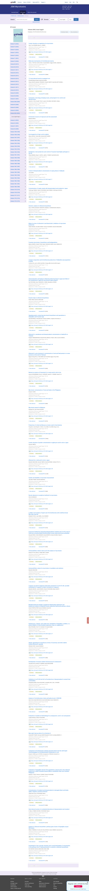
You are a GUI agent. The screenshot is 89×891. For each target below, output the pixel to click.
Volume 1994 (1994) (15, 146)
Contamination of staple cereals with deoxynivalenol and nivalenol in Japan (48, 188)
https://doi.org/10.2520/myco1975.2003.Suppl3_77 (41, 179)
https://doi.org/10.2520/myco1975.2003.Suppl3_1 (41, 52)
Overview (27, 881)
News (40, 881)
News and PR (36, 2)
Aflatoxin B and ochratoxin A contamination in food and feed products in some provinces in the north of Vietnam (49, 354)
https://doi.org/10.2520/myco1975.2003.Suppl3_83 (41, 197)
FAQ (54, 885)
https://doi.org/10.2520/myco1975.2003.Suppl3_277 (42, 633)
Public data (27, 885)
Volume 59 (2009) (15, 93)
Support (43, 2)
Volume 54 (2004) (15, 110)
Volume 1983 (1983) (15, 178)
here (85, 889)
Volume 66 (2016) (15, 72)
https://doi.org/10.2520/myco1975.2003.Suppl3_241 (42, 559)
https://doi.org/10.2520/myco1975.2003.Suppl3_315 (42, 741)
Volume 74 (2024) (15, 49)
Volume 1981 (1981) (15, 183)
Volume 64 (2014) (15, 78)
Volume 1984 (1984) (15, 175)
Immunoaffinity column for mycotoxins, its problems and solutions (46, 568)
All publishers (13, 885)
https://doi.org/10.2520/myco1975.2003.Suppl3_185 (42, 433)
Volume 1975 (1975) (15, 201)
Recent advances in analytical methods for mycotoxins (43, 495)
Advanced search (36, 22)
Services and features (29, 883)
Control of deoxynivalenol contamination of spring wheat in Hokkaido (46, 171)
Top (43, 876)
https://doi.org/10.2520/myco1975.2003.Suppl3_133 (42, 306)
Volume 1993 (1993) (15, 149)
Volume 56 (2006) (15, 104)
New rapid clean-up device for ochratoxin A (40, 733)
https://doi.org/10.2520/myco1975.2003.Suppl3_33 (41, 88)
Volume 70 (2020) (15, 61)
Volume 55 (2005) (15, 107)
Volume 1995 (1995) (15, 143)
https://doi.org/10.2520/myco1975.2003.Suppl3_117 (42, 270)
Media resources (42, 886)
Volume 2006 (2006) (15, 101)
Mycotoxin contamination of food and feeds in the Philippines (45, 390)
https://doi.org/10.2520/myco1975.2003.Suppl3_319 (42, 760)
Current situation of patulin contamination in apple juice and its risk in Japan (48, 442)
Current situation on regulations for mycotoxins (41, 43)
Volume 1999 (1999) (15, 131)
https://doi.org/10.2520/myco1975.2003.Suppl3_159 (42, 381)
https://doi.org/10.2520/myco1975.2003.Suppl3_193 (42, 451)
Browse (20, 2)
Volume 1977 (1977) (15, 195)
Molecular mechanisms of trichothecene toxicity (41, 61)
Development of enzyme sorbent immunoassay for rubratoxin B (45, 661)
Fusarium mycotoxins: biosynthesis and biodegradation (43, 242)
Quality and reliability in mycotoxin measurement (41, 478)
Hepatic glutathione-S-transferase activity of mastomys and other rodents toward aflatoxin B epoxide (48, 643)
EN (74, 2)
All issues (22, 12)
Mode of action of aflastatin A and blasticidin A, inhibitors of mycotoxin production (47, 224)
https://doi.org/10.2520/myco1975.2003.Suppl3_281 (42, 652)
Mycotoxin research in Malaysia (37, 407)
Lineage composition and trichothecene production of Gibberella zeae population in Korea (49, 260)
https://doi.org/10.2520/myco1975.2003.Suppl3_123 (42, 288)
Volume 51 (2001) (15, 126)
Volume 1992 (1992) (15, 152)
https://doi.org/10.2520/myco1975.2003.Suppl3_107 (42, 251)
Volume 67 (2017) (15, 70)
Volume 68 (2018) (15, 67)
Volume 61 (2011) (15, 87)
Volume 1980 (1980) (15, 186)
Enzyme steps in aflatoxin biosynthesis (39, 298)
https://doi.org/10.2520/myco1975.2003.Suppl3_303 (42, 706)
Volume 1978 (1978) (15, 192)
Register (78, 886)
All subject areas (14, 883)
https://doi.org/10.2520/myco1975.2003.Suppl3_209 (42, 486)
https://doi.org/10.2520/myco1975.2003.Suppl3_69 (41, 161)
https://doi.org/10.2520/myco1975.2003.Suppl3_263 (42, 614)
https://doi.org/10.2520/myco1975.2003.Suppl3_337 (42, 817)
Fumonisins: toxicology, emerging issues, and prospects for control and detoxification (47, 98)
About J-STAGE (27, 2)
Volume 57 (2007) (15, 98)
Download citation (64, 32)
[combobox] (54, 19)
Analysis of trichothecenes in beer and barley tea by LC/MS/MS (45, 698)
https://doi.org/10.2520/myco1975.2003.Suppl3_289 (42, 670)
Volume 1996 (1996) (15, 140)
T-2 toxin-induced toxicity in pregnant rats (39, 78)
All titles (12, 881)
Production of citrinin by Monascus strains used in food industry (45, 425)
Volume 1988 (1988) (15, 163)
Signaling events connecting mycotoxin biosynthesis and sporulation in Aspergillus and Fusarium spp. (47, 316)
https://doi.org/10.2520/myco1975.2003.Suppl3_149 (42, 344)
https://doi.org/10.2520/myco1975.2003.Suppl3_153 (42, 363)
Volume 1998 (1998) (15, 134)
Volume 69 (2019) (15, 64)
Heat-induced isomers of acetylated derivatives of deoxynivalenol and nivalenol (49, 809)
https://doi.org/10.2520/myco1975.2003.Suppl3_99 (41, 233)
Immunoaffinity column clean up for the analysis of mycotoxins (45, 550)
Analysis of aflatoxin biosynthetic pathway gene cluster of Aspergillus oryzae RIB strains (48, 827)
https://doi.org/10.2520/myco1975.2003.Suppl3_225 (42, 522)
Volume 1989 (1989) (15, 160)
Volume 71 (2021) (15, 58)
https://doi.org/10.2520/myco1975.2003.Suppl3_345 (42, 836)
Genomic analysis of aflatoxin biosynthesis (40, 206)
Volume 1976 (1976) (15, 198)
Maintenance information (44, 883)
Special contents (42, 885)
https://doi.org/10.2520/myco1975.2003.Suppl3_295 (42, 689)
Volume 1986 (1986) (15, 169)
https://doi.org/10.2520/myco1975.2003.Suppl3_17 (41, 69)
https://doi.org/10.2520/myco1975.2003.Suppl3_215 (42, 503)
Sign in (66, 2)
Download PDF (42, 57)
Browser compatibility (57, 883)
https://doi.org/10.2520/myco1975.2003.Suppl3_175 (42, 416)
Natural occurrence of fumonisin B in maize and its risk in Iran (45, 372)
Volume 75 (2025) (15, 46)
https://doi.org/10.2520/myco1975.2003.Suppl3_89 (41, 214)
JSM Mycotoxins (20, 15)
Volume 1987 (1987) (15, 166)
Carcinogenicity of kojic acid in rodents (39, 134)
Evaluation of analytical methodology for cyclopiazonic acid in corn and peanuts (49, 716)
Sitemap (55, 888)
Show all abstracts (74, 32)
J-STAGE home (13, 15)
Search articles (14, 886)
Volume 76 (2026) (15, 44)
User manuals (56, 881)
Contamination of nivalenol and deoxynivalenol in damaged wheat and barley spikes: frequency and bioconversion (48, 790)
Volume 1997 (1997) (15, 137)
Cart (70, 2)
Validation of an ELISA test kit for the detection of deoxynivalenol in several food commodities (49, 679)
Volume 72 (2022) (15, 55)
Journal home (14, 12)
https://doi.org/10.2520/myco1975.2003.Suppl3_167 (42, 398)
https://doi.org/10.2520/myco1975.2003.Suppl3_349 (42, 855)
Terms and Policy (28, 886)
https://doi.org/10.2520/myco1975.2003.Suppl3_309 (42, 724)
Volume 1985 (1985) (15, 172)
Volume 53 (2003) (15, 120)
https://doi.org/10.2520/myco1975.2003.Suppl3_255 (42, 595)
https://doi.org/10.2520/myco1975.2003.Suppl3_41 (41, 107)
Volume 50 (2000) (15, 129)
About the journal (32, 12)
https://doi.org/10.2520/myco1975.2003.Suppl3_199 (42, 468)
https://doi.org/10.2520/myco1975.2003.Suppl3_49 (41, 125)
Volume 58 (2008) (15, 96)
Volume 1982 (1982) (15, 181)
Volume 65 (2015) (15, 75)
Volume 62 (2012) (15, 84)
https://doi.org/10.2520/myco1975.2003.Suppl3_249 (42, 576)
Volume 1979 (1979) (15, 189)
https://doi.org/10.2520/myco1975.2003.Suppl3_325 (42, 781)
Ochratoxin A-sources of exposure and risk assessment (43, 117)
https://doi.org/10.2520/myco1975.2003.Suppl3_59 (41, 142)
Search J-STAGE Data (16, 888)
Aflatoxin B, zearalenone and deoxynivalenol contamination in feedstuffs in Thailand (48, 335)
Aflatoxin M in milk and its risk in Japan (39, 460)
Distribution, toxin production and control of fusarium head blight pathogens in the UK (49, 152)
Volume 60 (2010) (15, 90)
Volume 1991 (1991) (15, 155)
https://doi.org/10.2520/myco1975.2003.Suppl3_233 (42, 541)
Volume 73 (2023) (15, 52)
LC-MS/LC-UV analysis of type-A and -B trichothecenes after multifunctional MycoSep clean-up (48, 513)
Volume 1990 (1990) (15, 157)
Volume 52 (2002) (15, 123)
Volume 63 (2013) (15, 81)
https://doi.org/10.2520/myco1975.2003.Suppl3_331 (42, 800)
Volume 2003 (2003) (15, 113)
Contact (55, 886)
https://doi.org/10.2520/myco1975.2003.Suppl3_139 (42, 325)
